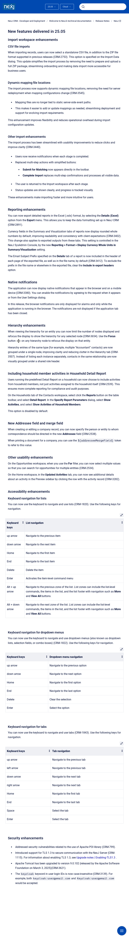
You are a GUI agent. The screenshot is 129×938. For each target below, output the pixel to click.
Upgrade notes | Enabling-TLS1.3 (95, 857)
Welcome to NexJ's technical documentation (70, 21)
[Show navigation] (121, 930)
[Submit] (83, 6)
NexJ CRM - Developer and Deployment (26, 21)
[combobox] (102, 7)
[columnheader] (15, 525)
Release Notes (103, 21)
